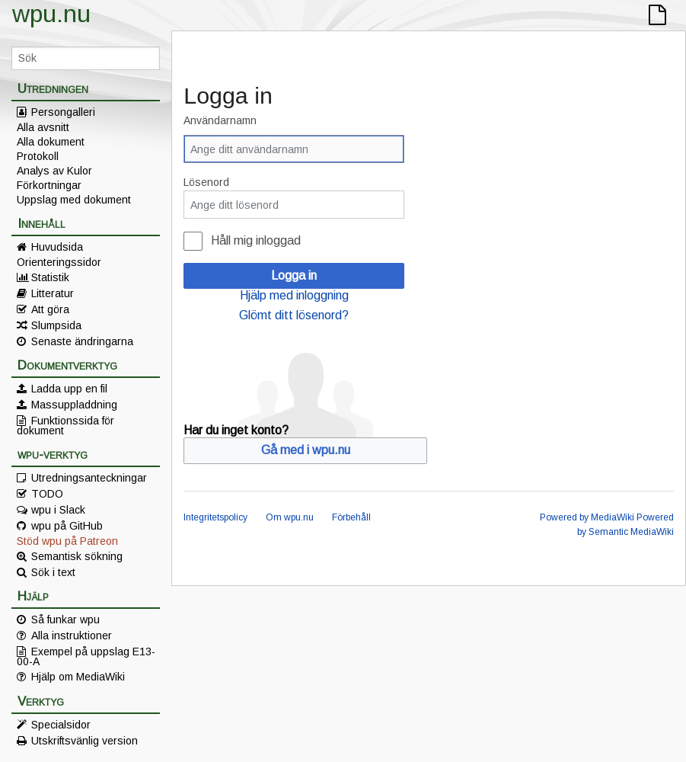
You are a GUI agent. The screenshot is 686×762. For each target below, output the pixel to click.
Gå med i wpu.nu (305, 449)
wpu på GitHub (67, 525)
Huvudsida (57, 247)
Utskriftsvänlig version (84, 740)
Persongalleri (63, 112)
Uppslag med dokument (74, 199)
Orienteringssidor (59, 262)
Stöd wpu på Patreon (67, 541)
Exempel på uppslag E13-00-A (86, 656)
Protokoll (38, 156)
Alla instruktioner (71, 635)
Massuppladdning (74, 404)
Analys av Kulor (54, 170)
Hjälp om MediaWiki (78, 676)
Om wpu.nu (290, 517)
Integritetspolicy (215, 517)
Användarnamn (220, 120)
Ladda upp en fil (69, 388)
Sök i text (53, 572)
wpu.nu (51, 13)
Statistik (50, 277)
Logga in (294, 275)
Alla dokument (51, 141)
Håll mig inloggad (256, 240)
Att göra (50, 309)
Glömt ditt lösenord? (294, 315)
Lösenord (206, 182)
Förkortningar (49, 185)
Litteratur (52, 293)
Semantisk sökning (77, 556)
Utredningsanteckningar (89, 477)
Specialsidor (61, 724)
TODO (47, 493)
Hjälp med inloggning (294, 295)
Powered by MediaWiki (587, 517)
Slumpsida (56, 325)
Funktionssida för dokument (65, 425)
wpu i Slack (58, 509)
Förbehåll (351, 517)
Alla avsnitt (43, 127)
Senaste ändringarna (82, 341)
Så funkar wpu (65, 619)
